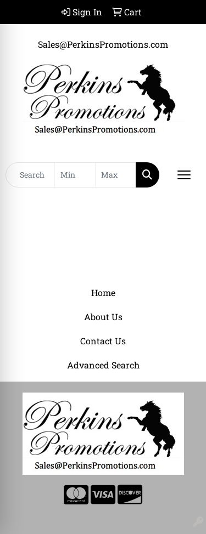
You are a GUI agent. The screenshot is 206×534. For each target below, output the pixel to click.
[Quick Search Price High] (115, 175)
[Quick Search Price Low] (75, 175)
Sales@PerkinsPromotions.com (103, 44)
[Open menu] (184, 175)
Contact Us (103, 340)
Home (103, 292)
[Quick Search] (30, 175)
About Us (103, 316)
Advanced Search (103, 365)
